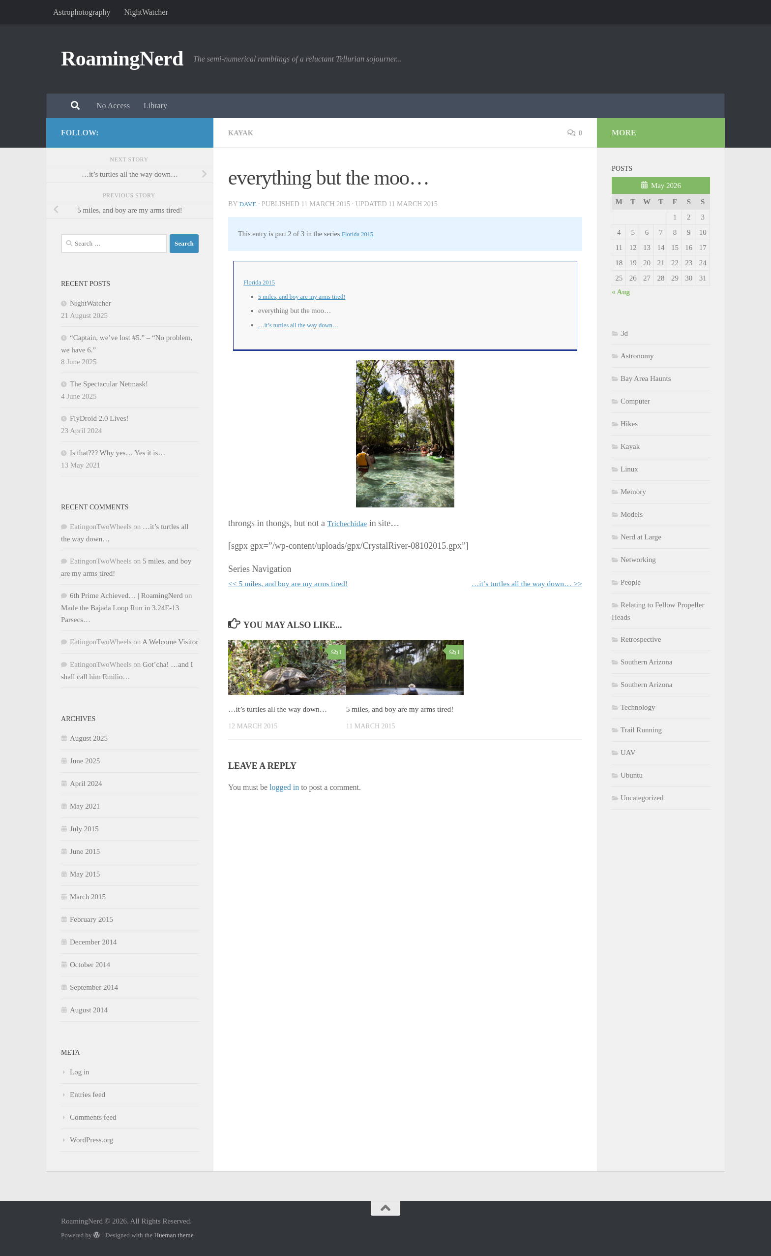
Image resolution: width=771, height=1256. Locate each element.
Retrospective (641, 639)
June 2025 (85, 761)
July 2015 (84, 829)
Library (155, 105)
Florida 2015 (360, 234)
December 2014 (93, 942)
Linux (629, 469)
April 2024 (86, 783)
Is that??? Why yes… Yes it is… (117, 453)
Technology (638, 707)
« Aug (621, 292)
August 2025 (89, 738)
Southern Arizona (646, 662)
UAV (628, 752)
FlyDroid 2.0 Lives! (99, 418)
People (631, 582)
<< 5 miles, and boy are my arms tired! (297, 583)
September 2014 (94, 987)
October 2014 (90, 965)
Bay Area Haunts (646, 378)
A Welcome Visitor (170, 642)
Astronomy (637, 356)
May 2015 (85, 874)
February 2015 (91, 919)
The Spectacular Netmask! (109, 384)
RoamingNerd (122, 58)
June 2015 (85, 851)
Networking (638, 560)
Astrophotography (81, 12)
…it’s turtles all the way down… (304, 325)
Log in (79, 1072)
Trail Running (641, 730)
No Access (113, 105)
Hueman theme (173, 1235)
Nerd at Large (641, 537)
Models (632, 514)
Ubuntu (632, 775)
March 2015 (88, 897)
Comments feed (93, 1117)
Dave (248, 204)
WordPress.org (91, 1140)
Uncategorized (642, 798)
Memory (633, 492)
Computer (635, 401)
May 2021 (85, 806)
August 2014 (89, 1010)
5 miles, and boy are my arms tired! (308, 296)
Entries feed (87, 1095)
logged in (284, 800)
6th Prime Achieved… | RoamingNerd (126, 595)
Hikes (629, 424)
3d (624, 333)
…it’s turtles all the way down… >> (518, 583)
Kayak (242, 132)
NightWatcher (146, 12)
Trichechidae (350, 523)
